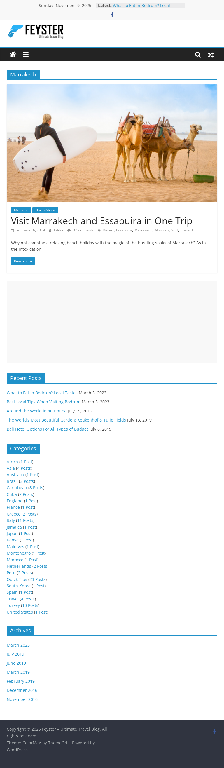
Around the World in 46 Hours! (36, 411)
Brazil (12, 481)
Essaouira (124, 230)
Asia (11, 468)
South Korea (19, 585)
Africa (12, 461)
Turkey (13, 605)
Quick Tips (17, 579)
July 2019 (15, 654)
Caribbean (17, 487)
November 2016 (22, 699)
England (15, 501)
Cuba (12, 494)
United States (20, 612)
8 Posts (36, 487)
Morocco (21, 210)
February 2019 (21, 681)
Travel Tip (188, 230)
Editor (59, 230)
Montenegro (19, 553)
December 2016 (22, 690)
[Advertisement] (112, 322)
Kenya (13, 540)
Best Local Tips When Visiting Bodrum (43, 402)
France (13, 507)
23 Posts (37, 579)
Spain (12, 592)
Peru (11, 572)
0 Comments (80, 230)
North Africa (45, 210)
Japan (12, 533)
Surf (174, 230)
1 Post (26, 461)
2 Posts (29, 514)
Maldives (15, 546)
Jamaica (14, 527)
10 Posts (30, 605)
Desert (108, 230)
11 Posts (25, 520)
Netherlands (19, 566)
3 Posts (27, 481)
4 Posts (24, 468)
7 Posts (26, 494)
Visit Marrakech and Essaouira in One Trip (101, 220)
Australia (15, 474)
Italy (11, 520)
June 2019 (16, 663)
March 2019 (18, 672)
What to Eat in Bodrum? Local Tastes (42, 393)
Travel (13, 599)
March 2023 (18, 645)
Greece (13, 514)
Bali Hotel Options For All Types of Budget (47, 429)
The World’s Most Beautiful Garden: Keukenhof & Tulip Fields (66, 420)
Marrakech (143, 230)
